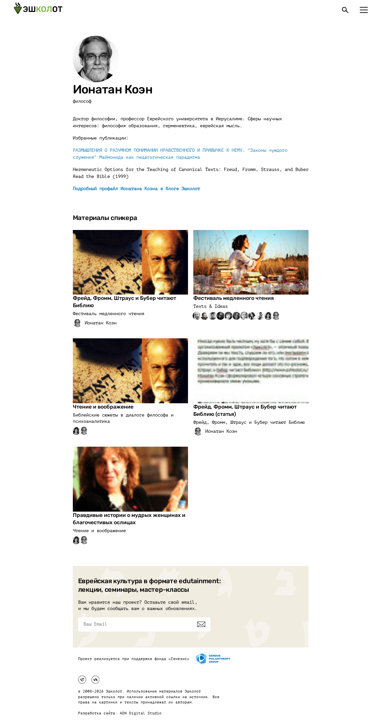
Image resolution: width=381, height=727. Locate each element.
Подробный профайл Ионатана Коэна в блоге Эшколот (136, 188)
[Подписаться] (201, 624)
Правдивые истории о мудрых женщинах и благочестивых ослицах (129, 519)
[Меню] (364, 10)
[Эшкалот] (38, 10)
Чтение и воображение (103, 407)
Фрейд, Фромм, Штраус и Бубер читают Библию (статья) (245, 410)
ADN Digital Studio (141, 713)
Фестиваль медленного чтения (233, 298)
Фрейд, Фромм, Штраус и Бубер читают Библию (124, 301)
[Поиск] (345, 10)
